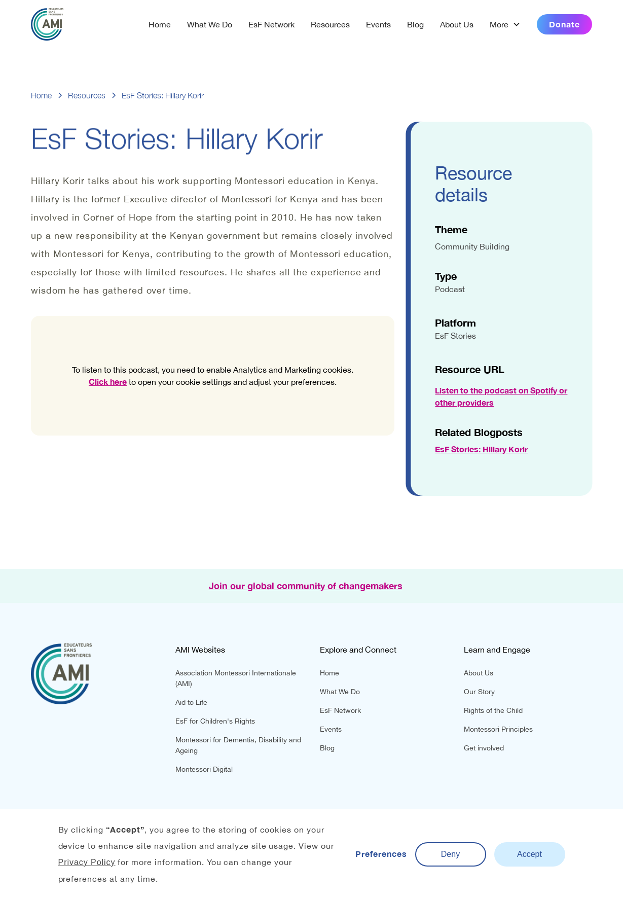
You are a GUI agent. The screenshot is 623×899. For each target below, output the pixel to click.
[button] (505, 24)
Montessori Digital (204, 769)
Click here (108, 381)
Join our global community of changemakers (305, 585)
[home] (47, 24)
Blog (415, 24)
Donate (564, 24)
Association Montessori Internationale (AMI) (235, 678)
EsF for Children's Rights (215, 721)
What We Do (209, 24)
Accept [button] (529, 854)
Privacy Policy (87, 862)
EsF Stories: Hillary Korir (482, 449)
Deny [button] (450, 854)
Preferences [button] (381, 853)
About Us (456, 24)
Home (160, 24)
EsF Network (271, 24)
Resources (330, 24)
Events (378, 24)
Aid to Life (191, 702)
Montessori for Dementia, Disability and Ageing (238, 745)
